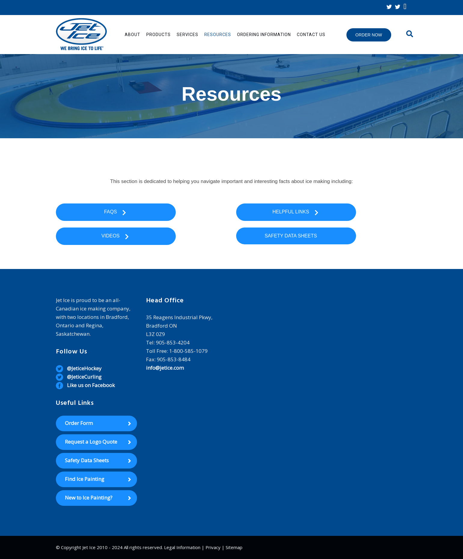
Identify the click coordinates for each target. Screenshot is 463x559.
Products (158, 34)
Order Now (368, 34)
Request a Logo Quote (91, 441)
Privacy (213, 547)
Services (187, 34)
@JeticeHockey (84, 368)
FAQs (115, 212)
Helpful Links (296, 212)
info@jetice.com (165, 367)
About (132, 34)
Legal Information (182, 547)
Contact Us (311, 34)
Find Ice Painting (84, 478)
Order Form (79, 423)
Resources (217, 34)
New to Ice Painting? (88, 497)
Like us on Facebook (91, 385)
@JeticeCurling (84, 376)
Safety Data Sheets (296, 235)
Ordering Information (264, 34)
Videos (116, 236)
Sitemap (234, 547)
